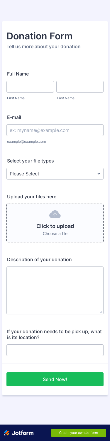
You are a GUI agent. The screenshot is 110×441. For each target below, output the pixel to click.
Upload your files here (31, 196)
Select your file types (30, 161)
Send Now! (55, 379)
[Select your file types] (55, 174)
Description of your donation (39, 259)
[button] (55, 223)
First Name (16, 98)
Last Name (66, 98)
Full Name (18, 74)
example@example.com (26, 141)
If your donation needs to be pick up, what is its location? (54, 334)
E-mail (14, 117)
